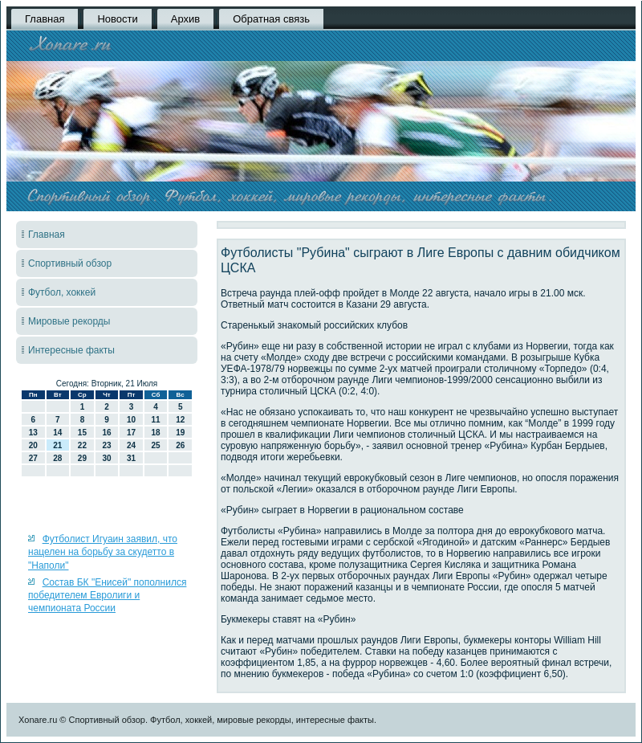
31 (131, 458)
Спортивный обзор (70, 263)
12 (180, 419)
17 (131, 432)
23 (106, 445)
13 (33, 432)
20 (33, 445)
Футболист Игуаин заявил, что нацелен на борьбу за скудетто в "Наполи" (102, 552)
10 (131, 419)
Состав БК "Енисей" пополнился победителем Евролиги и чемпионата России (107, 595)
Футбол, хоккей (61, 292)
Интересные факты (71, 350)
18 (156, 432)
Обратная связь (271, 19)
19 (180, 432)
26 (180, 445)
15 (82, 432)
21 (57, 445)
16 (106, 432)
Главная (44, 19)
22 (82, 445)
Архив (185, 19)
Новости (117, 19)
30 (106, 458)
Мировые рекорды (69, 321)
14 (57, 432)
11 (156, 419)
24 (131, 445)
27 (33, 458)
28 (57, 458)
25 (156, 445)
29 (82, 458)
